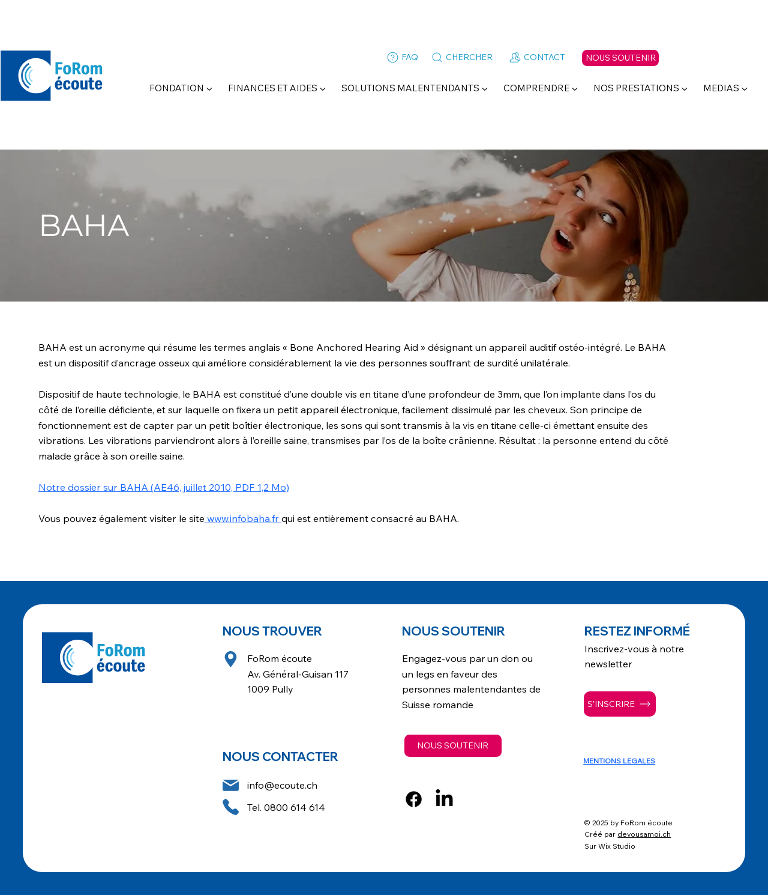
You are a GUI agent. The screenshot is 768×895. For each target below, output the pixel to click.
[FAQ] (401, 58)
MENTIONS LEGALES (619, 760)
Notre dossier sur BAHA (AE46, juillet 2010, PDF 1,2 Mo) (163, 487)
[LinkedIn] (444, 799)
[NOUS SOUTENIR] (620, 58)
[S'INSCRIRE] (620, 704)
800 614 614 (297, 807)
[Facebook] (413, 799)
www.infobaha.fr (243, 518)
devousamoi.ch (644, 834)
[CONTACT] (536, 58)
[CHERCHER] (461, 58)
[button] (180, 88)
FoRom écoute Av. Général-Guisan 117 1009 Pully (298, 673)
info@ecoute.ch (282, 785)
